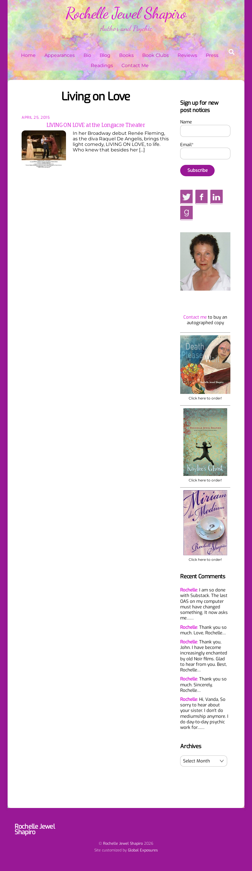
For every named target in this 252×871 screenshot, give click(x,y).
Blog (105, 55)
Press (212, 55)
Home (28, 55)
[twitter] (186, 197)
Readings (102, 66)
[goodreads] (186, 213)
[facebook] (201, 197)
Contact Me (135, 66)
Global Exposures (143, 850)
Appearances (59, 55)
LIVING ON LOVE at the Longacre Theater (95, 125)
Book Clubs (155, 55)
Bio (87, 55)
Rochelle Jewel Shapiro (123, 843)
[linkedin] (216, 197)
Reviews (187, 55)
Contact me (195, 317)
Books (126, 55)
